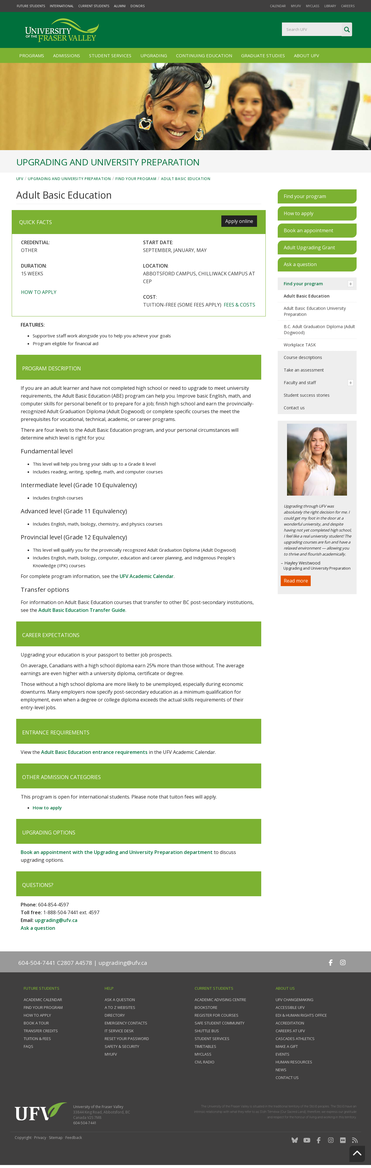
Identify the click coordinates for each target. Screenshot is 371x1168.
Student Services (110, 55)
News (281, 1069)
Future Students (31, 6)
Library (330, 6)
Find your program (135, 178)
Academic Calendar (43, 999)
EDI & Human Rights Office (301, 1015)
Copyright (23, 1137)
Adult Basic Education (186, 178)
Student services (212, 1038)
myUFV (296, 6)
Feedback (73, 1137)
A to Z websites (120, 1007)
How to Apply (37, 1015)
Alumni (120, 6)
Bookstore (206, 1007)
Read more (296, 580)
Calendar (278, 6)
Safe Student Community (219, 1023)
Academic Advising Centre (220, 999)
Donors (137, 6)
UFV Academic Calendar (147, 576)
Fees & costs (239, 304)
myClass (312, 6)
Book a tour (36, 1023)
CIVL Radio (204, 1062)
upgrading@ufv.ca (56, 920)
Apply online (239, 221)
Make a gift (287, 1046)
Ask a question (38, 928)
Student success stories (307, 395)
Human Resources (294, 1062)
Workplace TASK (300, 345)
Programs (31, 55)
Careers (348, 6)
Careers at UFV (290, 1030)
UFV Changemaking (294, 999)
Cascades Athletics (295, 1038)
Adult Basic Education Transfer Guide (81, 610)
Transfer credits (41, 1030)
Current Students (93, 6)
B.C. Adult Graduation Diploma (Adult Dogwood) (319, 329)
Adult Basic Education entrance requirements (94, 752)
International (61, 6)
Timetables (205, 1046)
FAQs (28, 1046)
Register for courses (216, 1015)
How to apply (38, 292)
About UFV (306, 55)
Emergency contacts (126, 1023)
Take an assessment (304, 370)
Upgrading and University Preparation (69, 178)
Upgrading (153, 55)
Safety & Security (122, 1046)
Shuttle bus (207, 1030)
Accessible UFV (290, 1007)
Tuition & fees (37, 1038)
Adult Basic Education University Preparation (315, 311)
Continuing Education (204, 55)
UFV (19, 178)
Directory (115, 1015)
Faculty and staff (300, 382)
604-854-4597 (53, 904)
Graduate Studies (263, 55)
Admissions (66, 55)
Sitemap (56, 1137)
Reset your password (127, 1038)
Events (282, 1054)
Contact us (294, 408)
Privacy (40, 1137)
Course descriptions (303, 357)
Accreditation (290, 1023)
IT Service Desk (119, 1030)
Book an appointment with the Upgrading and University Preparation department (117, 852)
